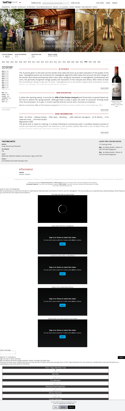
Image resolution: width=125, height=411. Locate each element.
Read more (105, 88)
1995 (94, 62)
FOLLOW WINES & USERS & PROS (44, 7)
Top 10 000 (100, 3)
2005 (72, 62)
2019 (25, 62)
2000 (85, 62)
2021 (16, 62)
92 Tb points (64, 69)
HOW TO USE (75, 3)
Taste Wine (14, 7)
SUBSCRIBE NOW (6, 7)
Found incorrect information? (9, 108)
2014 (46, 62)
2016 (38, 62)
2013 (51, 62)
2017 (33, 62)
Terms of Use (62, 403)
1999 (90, 62)
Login (108, 3)
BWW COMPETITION (86, 7)
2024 (3, 62)
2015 (42, 62)
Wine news (78, 7)
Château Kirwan (50, 46)
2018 (29, 62)
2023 (7, 62)
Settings (63, 407)
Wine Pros (55, 7)
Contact (95, 7)
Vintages (71, 7)
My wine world (31, 7)
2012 (55, 62)
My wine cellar (22, 7)
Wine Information (64, 114)
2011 (59, 62)
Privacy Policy (71, 403)
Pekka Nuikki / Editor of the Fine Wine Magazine (110, 148)
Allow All (71, 407)
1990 (98, 62)
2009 (68, 62)
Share (121, 358)
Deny (55, 407)
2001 (81, 62)
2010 (64, 62)
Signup (114, 3)
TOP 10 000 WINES (63, 7)
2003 (77, 62)
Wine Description (63, 93)
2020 (20, 62)
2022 (12, 62)
